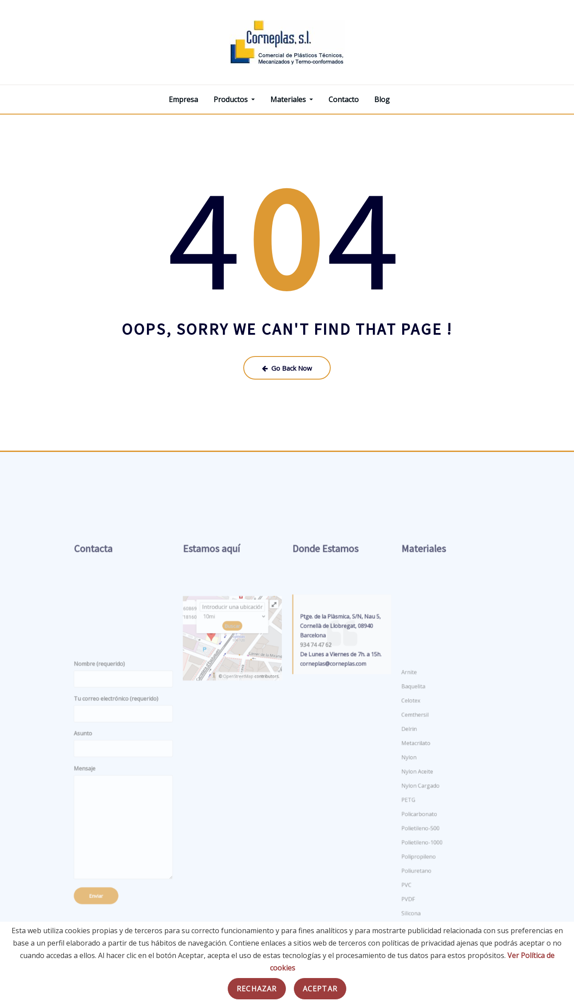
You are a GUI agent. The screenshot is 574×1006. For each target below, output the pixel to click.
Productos (234, 99)
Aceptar (320, 989)
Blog (382, 99)
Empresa (183, 99)
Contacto (344, 99)
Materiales (291, 99)
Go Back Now (287, 368)
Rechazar (257, 989)
